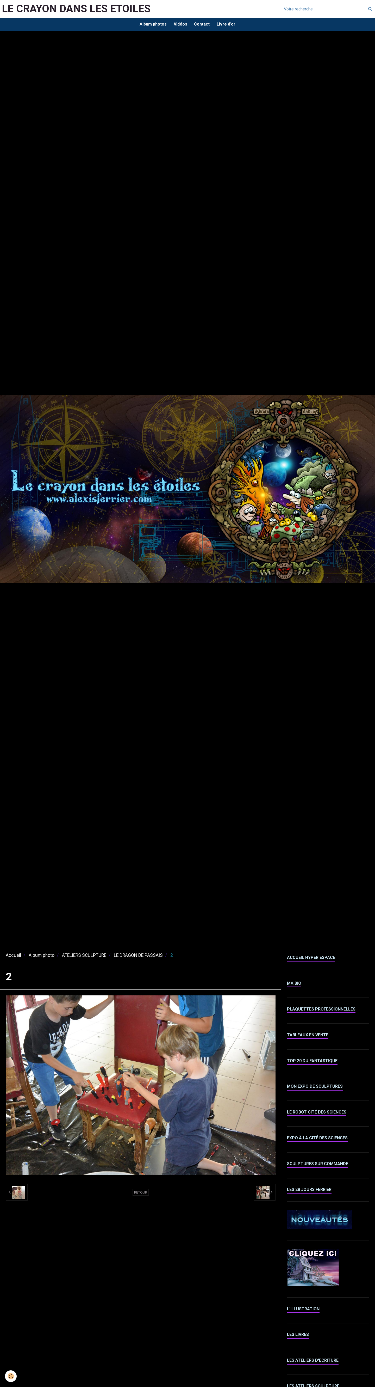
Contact (202, 24)
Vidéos (180, 24)
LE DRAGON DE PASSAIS (138, 956)
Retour (140, 1193)
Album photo (41, 956)
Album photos (151, 24)
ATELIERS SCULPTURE (84, 956)
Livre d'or (227, 24)
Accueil (13, 956)
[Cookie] (11, 1376)
